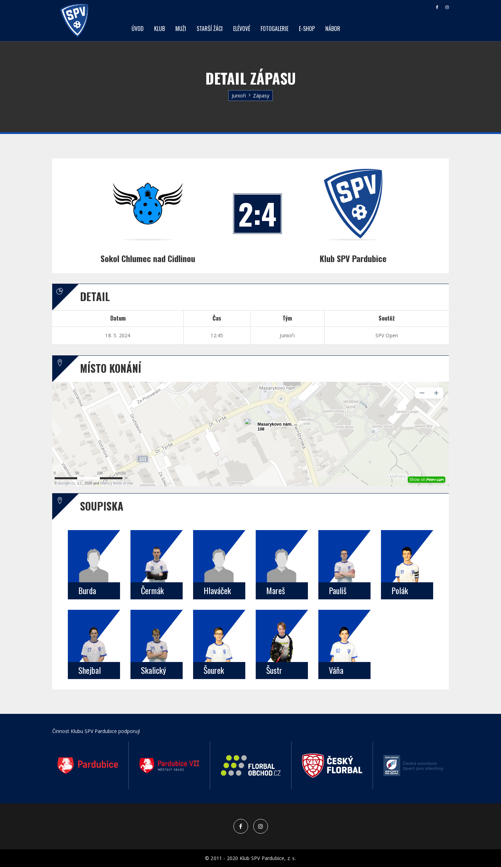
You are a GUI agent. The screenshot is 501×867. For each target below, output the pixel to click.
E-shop (307, 28)
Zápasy (261, 95)
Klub (159, 28)
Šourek (214, 670)
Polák (399, 590)
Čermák (152, 590)
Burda (87, 590)
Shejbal (89, 670)
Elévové (241, 28)
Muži (180, 28)
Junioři (239, 95)
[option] (87, 765)
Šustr (274, 670)
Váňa (336, 670)
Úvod (138, 28)
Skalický (153, 670)
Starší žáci (210, 28)
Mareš (275, 590)
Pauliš (338, 590)
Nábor (332, 28)
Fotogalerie (274, 28)
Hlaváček (217, 590)
